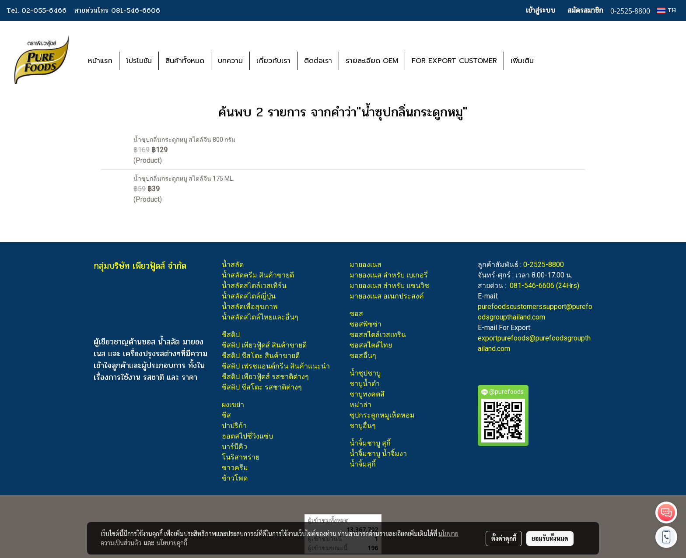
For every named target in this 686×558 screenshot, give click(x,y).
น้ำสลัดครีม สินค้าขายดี (258, 275)
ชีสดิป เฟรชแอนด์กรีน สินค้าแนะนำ (276, 366)
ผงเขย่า (233, 404)
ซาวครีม (235, 467)
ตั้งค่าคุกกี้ (503, 538)
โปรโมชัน (139, 61)
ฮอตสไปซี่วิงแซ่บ (247, 436)
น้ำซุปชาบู (365, 373)
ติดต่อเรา (318, 61)
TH (666, 10)
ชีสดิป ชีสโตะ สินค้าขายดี (261, 355)
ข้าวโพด (235, 478)
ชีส (226, 415)
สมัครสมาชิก (585, 10)
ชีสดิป (231, 334)
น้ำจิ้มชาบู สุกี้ (370, 443)
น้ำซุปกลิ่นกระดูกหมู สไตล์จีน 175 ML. (183, 178)
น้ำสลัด (233, 264)
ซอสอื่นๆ (363, 355)
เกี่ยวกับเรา (273, 61)
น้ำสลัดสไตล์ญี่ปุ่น (249, 296)
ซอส (356, 313)
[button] (553, 60)
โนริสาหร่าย (240, 457)
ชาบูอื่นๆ (363, 425)
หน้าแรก (100, 61)
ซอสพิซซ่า (366, 324)
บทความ (230, 61)
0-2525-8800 (543, 264)
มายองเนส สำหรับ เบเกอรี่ (389, 275)
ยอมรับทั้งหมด (550, 538)
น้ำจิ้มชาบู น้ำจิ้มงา (378, 453)
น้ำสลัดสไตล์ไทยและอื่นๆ (260, 317)
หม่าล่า (360, 404)
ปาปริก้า (234, 425)
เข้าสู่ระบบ (540, 10)
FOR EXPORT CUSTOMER (454, 61)
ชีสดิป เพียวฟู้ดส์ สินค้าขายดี (264, 345)
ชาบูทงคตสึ (367, 394)
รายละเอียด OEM (372, 61)
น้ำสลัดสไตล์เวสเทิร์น (254, 285)
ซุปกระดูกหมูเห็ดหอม (382, 415)
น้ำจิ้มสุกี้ (363, 464)
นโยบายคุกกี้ (172, 543)
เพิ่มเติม (522, 61)
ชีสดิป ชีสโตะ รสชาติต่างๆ (262, 387)
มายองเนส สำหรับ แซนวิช (389, 285)
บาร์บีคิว (234, 446)
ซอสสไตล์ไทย (371, 345)
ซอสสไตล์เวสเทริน (378, 334)
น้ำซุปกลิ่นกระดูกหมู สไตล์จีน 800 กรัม (184, 139)
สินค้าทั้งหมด (184, 61)
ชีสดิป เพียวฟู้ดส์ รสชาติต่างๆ (265, 376)
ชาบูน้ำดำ (365, 383)
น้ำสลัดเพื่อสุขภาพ (250, 306)
